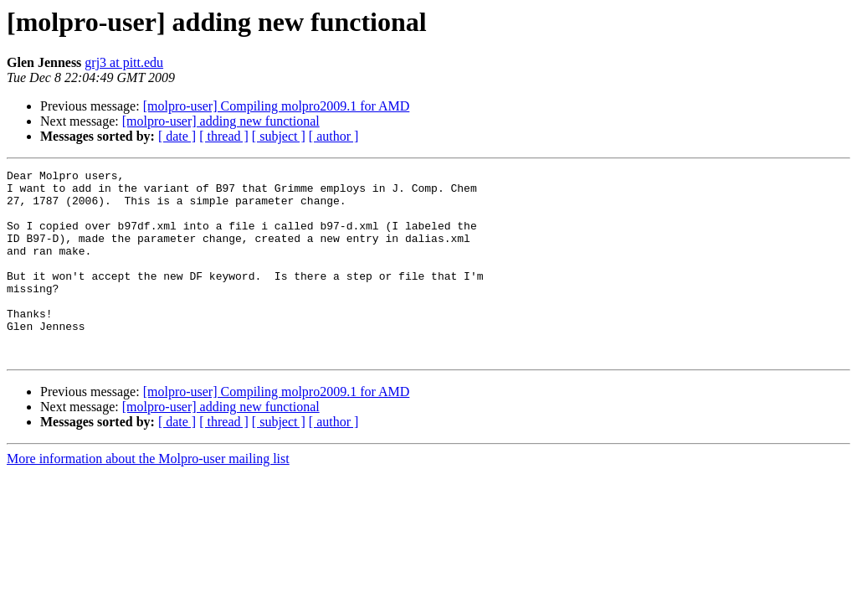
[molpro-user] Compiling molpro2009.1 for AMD (276, 106)
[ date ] (177, 136)
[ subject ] (278, 136)
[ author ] (334, 136)
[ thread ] (224, 136)
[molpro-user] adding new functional (221, 121)
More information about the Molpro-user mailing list (148, 496)
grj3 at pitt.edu (124, 62)
